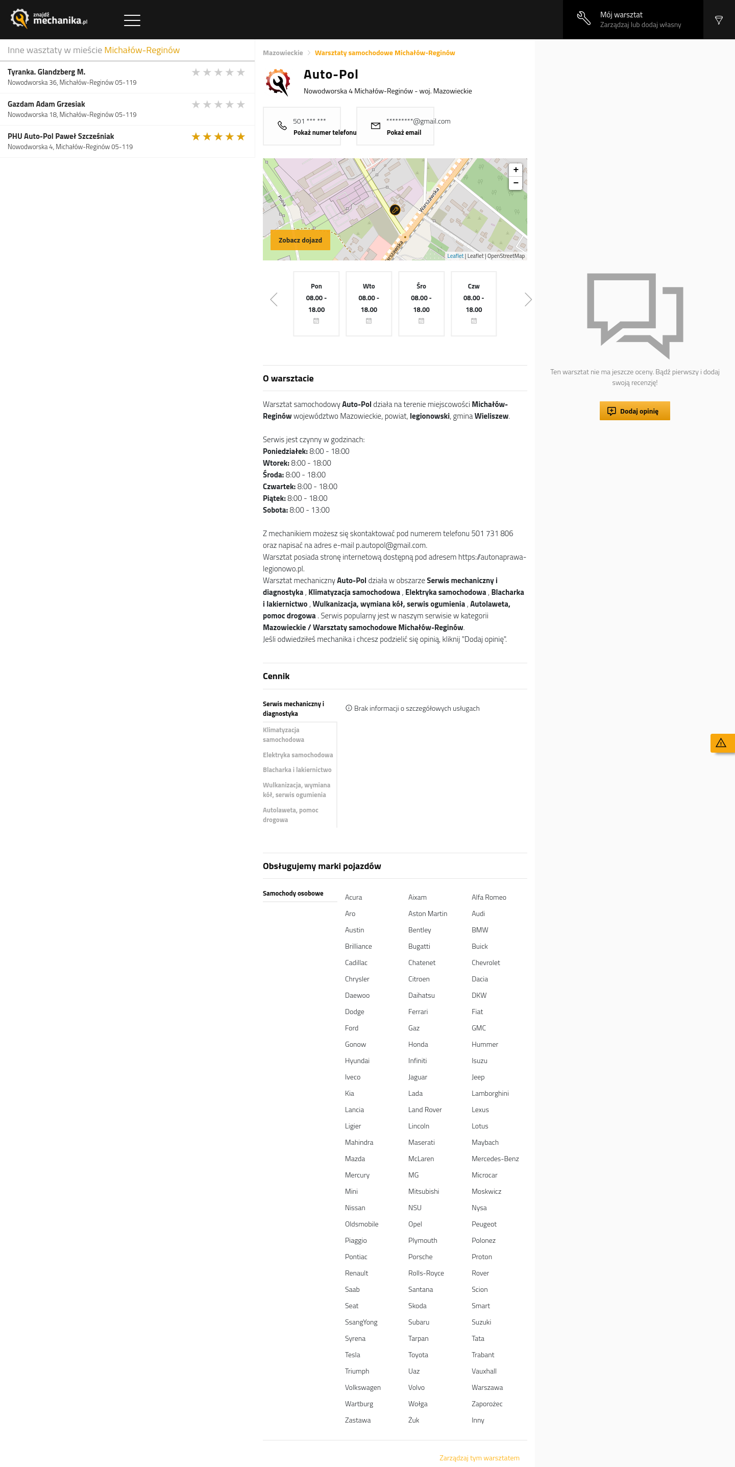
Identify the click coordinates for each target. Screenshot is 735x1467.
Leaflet (456, 256)
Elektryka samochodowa (298, 755)
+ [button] (516, 170)
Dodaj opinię (639, 410)
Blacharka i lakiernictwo (297, 769)
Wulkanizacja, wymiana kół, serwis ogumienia (296, 790)
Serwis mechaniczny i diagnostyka (293, 709)
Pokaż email (404, 132)
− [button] (516, 183)
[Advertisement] (635, 110)
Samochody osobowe (293, 893)
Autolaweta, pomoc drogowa (290, 815)
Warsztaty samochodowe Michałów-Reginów (385, 52)
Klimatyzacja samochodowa (283, 735)
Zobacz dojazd (300, 239)
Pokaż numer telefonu (325, 132)
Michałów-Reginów (142, 50)
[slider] (219, 72)
